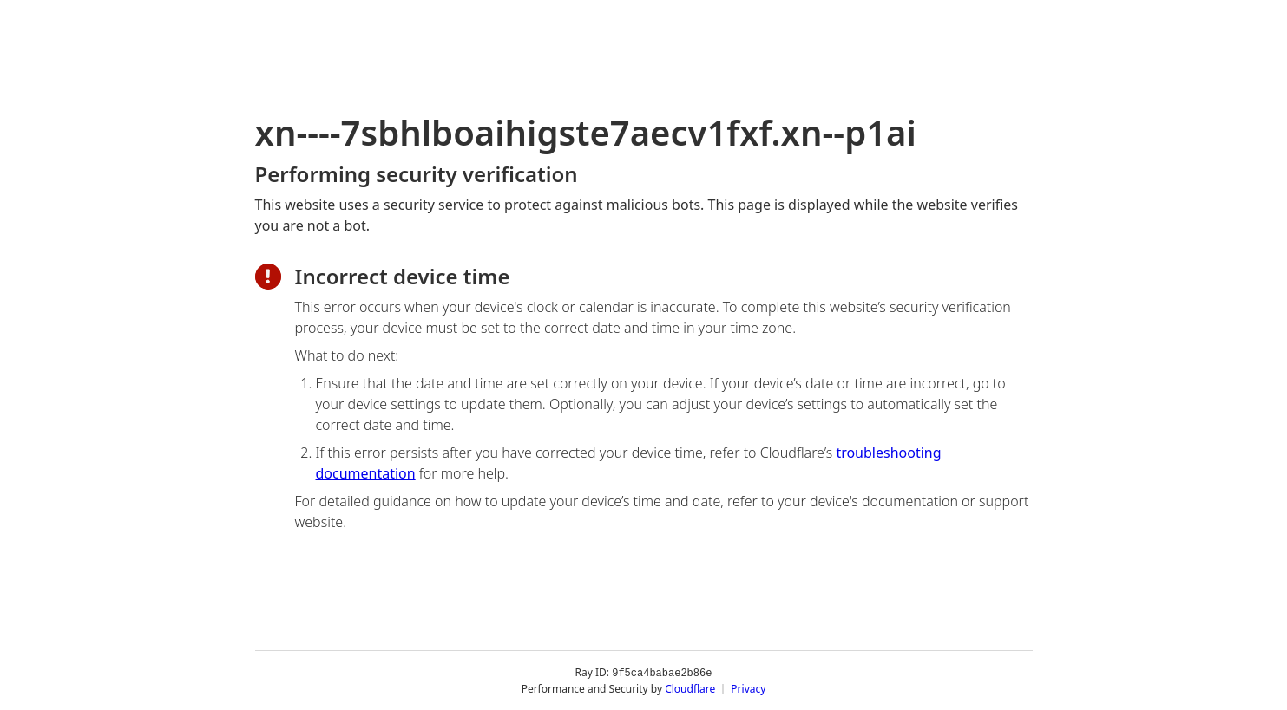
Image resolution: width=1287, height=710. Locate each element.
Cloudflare (690, 688)
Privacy (748, 688)
